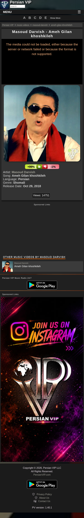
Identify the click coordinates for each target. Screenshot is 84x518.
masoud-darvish (40, 25)
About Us (44, 498)
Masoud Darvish (23, 172)
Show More (55, 18)
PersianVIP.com (42, 474)
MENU (7, 12)
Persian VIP (8, 25)
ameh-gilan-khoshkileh (61, 25)
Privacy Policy (44, 494)
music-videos (23, 25)
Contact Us (44, 501)
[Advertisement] (42, 230)
